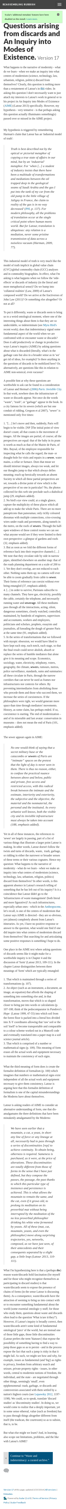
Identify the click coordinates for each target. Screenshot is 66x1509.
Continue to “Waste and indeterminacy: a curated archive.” (29, 1458)
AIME (8, 105)
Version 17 (9, 1489)
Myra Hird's (50, 325)
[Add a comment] (8, 1470)
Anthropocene (53, 906)
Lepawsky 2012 (43, 1394)
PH (28, 208)
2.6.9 (28, 1498)
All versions (50, 1489)
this (42, 88)
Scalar (22, 1498)
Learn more (31, 19)
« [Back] (6, 1457)
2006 (34, 389)
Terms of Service (40, 1498)
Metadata (8, 1494)
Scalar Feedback (18, 1502)
